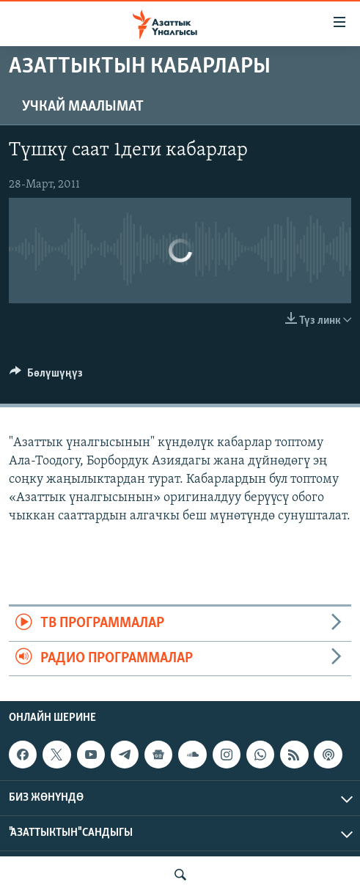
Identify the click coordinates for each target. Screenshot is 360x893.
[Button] (46, 376)
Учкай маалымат (83, 107)
